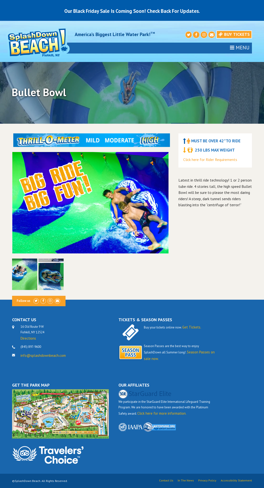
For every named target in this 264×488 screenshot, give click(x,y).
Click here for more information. (161, 413)
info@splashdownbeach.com (43, 355)
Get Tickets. (191, 327)
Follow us (23, 301)
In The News (186, 480)
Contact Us (166, 480)
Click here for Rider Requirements (210, 159)
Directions (28, 338)
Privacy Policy (207, 480)
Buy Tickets (234, 34)
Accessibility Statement (236, 480)
